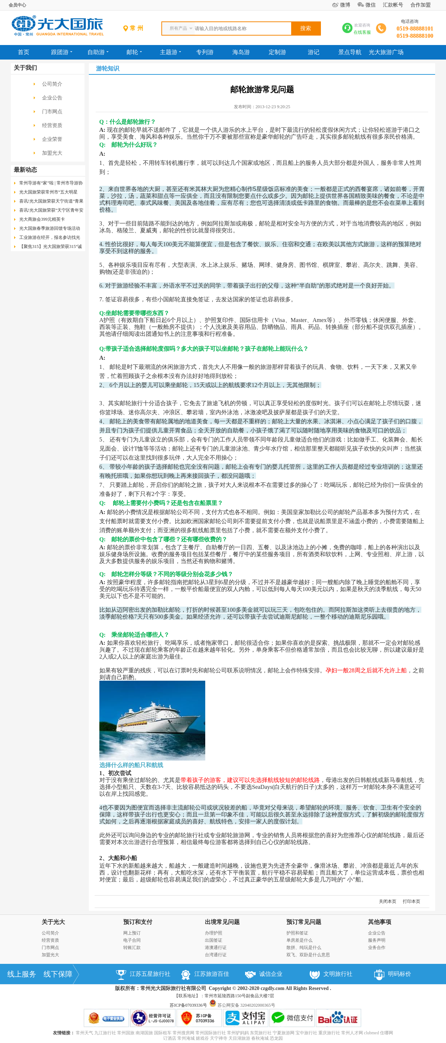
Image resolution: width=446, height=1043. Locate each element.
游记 (313, 52)
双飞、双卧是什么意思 (308, 954)
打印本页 (411, 901)
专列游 (205, 52)
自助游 (97, 52)
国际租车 (163, 1032)
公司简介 (52, 84)
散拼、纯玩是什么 (303, 947)
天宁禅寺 (218, 1038)
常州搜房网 (183, 1032)
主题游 (170, 52)
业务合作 (376, 947)
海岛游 (241, 52)
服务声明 (376, 940)
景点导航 (350, 52)
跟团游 (61, 52)
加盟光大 (52, 153)
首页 (23, 52)
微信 (371, 5)
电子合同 (132, 940)
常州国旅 (126, 1032)
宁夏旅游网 (283, 1032)
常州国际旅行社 (210, 1032)
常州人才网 (352, 1032)
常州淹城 (186, 1038)
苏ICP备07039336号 (188, 1005)
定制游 (277, 52)
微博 (345, 5)
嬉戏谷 (202, 1038)
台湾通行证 (216, 954)
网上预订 (132, 933)
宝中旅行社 (306, 1032)
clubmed (371, 1032)
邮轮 (134, 52)
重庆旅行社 (329, 1032)
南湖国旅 (144, 1032)
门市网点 (52, 111)
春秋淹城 (260, 1038)
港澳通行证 (216, 947)
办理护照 (213, 933)
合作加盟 (420, 5)
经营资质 (52, 125)
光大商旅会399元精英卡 (42, 219)
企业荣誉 (52, 139)
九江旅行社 (105, 1032)
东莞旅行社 (261, 1032)
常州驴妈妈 (238, 1032)
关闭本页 (387, 901)
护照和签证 (297, 933)
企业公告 (52, 98)
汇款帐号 (393, 5)
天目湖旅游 (239, 1038)
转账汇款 (132, 947)
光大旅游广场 (386, 52)
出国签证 (213, 940)
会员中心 (17, 5)
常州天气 (84, 1032)
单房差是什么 (299, 940)
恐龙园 (276, 1038)
